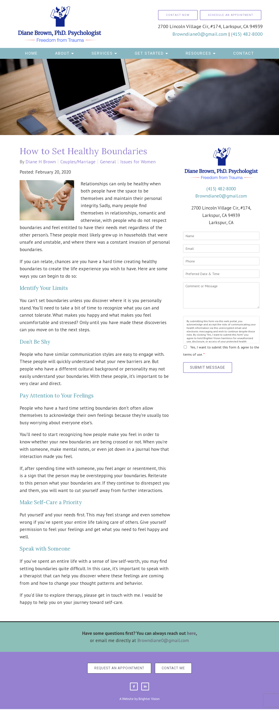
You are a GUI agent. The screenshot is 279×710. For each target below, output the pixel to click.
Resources (198, 53)
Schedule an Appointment (230, 15)
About (62, 53)
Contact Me (174, 668)
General (108, 161)
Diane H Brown (41, 161)
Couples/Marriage (77, 161)
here (191, 633)
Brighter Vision (149, 699)
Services (102, 53)
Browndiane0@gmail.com (199, 34)
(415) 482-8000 (247, 34)
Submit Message (208, 367)
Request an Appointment (118, 668)
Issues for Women (138, 161)
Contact (243, 53)
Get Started (149, 53)
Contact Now (178, 15)
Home (31, 53)
